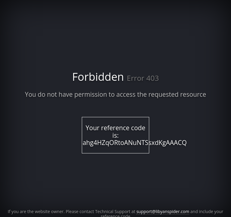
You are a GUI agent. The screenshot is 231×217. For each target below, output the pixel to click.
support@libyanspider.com (162, 211)
